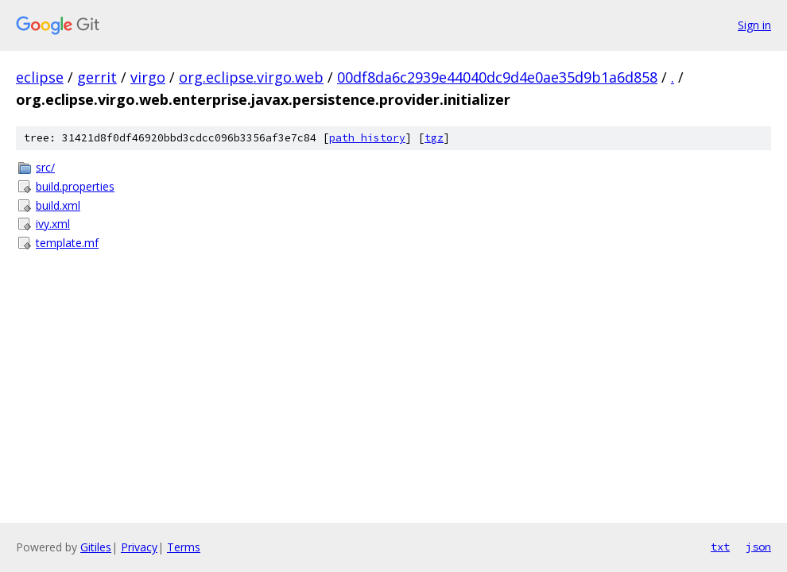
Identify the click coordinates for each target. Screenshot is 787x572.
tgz (434, 138)
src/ (45, 167)
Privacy (139, 547)
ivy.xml (53, 223)
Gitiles (95, 547)
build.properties (75, 186)
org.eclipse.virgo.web (251, 77)
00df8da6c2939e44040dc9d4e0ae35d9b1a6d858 (497, 77)
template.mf (67, 242)
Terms (183, 547)
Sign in (754, 25)
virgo (147, 77)
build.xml (58, 205)
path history (367, 138)
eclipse (40, 77)
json (758, 546)
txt (720, 546)
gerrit (97, 77)
